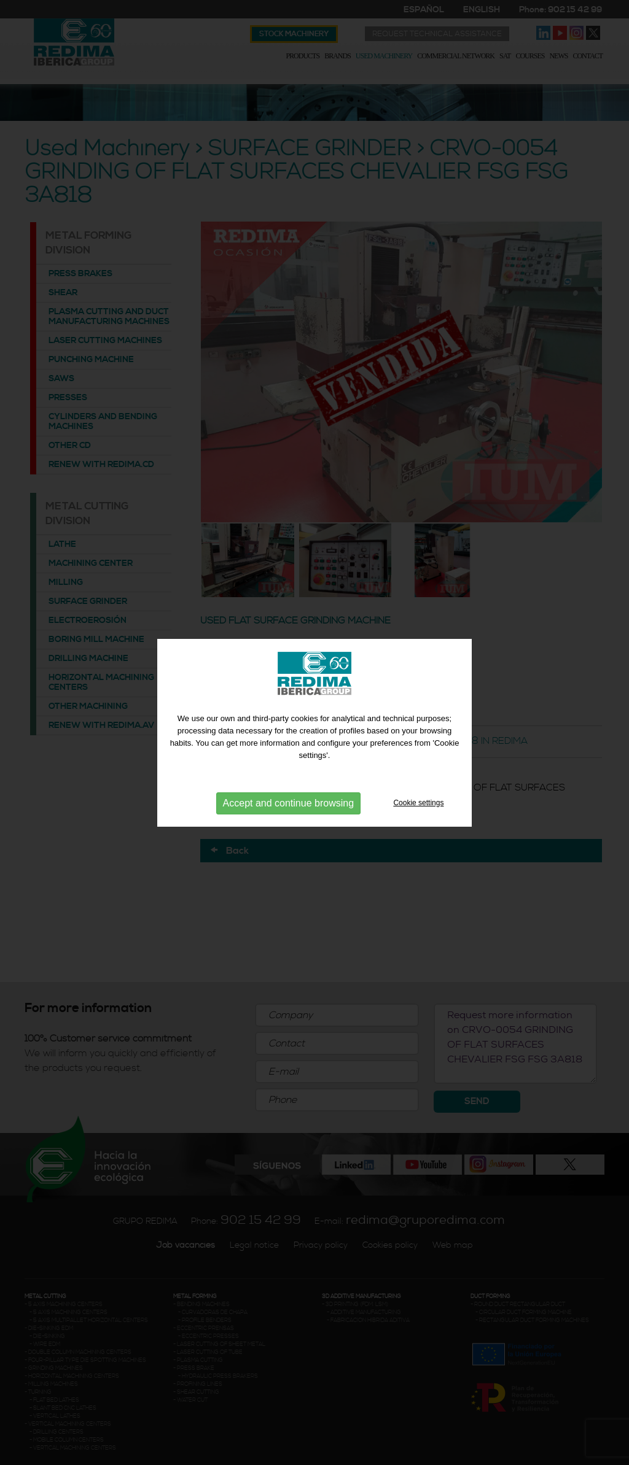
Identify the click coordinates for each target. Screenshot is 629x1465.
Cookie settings (418, 802)
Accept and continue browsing (288, 803)
